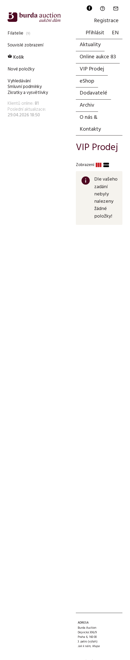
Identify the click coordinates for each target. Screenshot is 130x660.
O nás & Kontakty (90, 123)
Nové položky (21, 69)
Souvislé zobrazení (25, 45)
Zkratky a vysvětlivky (28, 92)
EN (115, 33)
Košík (16, 57)
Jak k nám (84, 646)
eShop (87, 81)
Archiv (87, 105)
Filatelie (15, 33)
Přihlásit (95, 33)
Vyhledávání (19, 81)
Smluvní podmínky (25, 86)
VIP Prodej (92, 69)
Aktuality (90, 44)
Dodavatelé (93, 93)
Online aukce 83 (98, 57)
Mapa (96, 646)
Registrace (106, 20)
